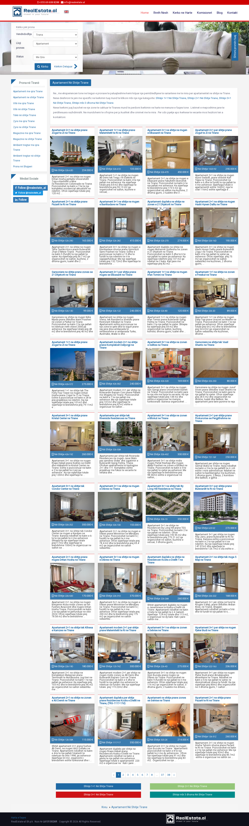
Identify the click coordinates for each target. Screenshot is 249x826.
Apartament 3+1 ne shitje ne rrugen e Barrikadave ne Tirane (119, 203)
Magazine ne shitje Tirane (27, 139)
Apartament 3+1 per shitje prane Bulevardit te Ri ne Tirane (213, 487)
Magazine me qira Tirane (27, 133)
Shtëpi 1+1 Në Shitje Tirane (98, 786)
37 (162, 774)
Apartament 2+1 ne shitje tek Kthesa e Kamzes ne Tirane (72, 629)
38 (168, 774)
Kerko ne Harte (182, 13)
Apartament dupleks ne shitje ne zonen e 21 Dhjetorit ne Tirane (165, 203)
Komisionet (204, 13)
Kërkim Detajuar (63, 66)
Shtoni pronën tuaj (234, 46)
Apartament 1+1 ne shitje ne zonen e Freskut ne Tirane (215, 273)
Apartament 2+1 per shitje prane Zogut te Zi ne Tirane (213, 131)
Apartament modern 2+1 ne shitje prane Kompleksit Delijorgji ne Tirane (118, 345)
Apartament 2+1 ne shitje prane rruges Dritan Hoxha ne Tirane (69, 558)
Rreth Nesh (161, 13)
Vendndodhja (21, 34)
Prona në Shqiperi (22, 166)
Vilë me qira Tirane (23, 103)
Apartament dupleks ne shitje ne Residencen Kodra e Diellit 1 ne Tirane (165, 560)
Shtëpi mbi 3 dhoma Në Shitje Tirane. (93, 102)
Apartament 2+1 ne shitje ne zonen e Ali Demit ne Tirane (71, 699)
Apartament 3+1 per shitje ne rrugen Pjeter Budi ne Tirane (215, 629)
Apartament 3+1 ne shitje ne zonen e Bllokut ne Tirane (167, 417)
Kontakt (232, 13)
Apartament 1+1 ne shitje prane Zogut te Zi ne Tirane (69, 343)
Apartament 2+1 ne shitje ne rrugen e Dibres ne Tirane (119, 487)
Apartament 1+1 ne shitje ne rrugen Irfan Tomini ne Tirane (167, 273)
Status (19, 56)
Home (145, 13)
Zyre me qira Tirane (24, 121)
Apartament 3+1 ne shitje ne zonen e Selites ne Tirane (167, 343)
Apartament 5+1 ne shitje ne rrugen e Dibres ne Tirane (119, 558)
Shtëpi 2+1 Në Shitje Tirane (192, 786)
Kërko (42, 66)
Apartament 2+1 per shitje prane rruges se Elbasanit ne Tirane (117, 273)
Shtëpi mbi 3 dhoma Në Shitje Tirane (192, 794)
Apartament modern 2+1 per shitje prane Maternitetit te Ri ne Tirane (118, 629)
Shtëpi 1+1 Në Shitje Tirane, (171, 98)
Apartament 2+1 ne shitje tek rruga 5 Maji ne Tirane (215, 558)
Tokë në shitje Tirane (24, 115)
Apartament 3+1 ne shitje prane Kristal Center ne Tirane (69, 417)
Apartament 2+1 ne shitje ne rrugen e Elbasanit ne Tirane (167, 131)
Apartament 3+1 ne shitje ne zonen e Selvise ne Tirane (167, 629)
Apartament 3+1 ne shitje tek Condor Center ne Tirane (68, 487)
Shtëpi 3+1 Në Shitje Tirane (98, 794)
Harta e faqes (18, 817)
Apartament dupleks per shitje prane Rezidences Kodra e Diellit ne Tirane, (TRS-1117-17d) (119, 700)
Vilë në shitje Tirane (24, 109)
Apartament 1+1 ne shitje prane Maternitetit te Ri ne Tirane (117, 131)
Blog (220, 13)
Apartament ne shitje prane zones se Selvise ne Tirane (166, 699)
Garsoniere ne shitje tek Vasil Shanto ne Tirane (211, 343)
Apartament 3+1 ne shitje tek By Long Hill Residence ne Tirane (165, 487)
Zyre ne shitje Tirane (24, 127)
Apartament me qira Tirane (28, 91)
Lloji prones (20, 45)
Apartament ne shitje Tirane (28, 97)
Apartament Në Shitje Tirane (129, 807)
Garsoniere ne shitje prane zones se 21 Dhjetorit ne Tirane (72, 273)
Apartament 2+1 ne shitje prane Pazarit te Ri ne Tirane (69, 203)
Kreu (104, 807)
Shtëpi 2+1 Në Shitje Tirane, (202, 98)
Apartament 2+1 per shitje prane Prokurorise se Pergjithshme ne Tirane (213, 418)
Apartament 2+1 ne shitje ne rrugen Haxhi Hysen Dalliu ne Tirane (215, 203)
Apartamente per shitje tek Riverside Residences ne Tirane (117, 417)
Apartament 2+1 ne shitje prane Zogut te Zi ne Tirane (69, 131)
